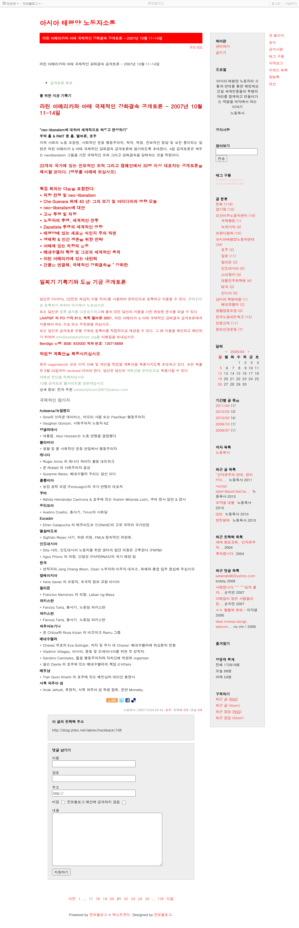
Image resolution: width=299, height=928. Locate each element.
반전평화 (223, 520)
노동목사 (223, 452)
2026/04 (237, 351)
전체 (224, 204)
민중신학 (227, 323)
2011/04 (223, 405)
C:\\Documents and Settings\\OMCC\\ (230, 181)
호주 (168, 710)
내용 (55, 810)
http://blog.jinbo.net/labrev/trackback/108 (87, 730)
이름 (55, 757)
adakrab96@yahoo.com (235, 575)
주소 (55, 787)
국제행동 (231, 220)
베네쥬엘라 (233, 304)
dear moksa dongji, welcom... (232, 624)
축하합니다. (225, 553)
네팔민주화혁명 (236, 280)
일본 (228, 255)
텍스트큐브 (121, 914)
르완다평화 (228, 233)
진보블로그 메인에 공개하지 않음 (93, 801)
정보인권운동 (229, 329)
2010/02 (223, 417)
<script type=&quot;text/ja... (233, 488)
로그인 (276, 3)
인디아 (229, 293)
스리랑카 (231, 274)
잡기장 (225, 209)
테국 (227, 286)
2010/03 (223, 411)
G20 (219, 513)
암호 (55, 772)
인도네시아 (233, 268)
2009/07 (223, 430)
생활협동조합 (229, 310)
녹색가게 (231, 226)
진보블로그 (98, 914)
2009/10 (223, 423)
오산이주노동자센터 (235, 215)
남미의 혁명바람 (231, 299)
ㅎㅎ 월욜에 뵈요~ (231, 609)
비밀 (55, 801)
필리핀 (229, 262)
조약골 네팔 (225, 502)
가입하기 (291, 3)
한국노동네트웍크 (234, 316)
